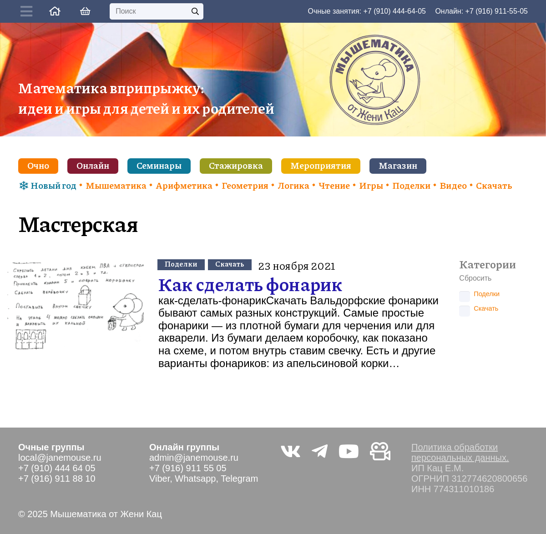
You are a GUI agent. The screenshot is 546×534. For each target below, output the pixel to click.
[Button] (28, 11)
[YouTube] (349, 451)
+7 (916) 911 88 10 (57, 479)
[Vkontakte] (290, 451)
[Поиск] (156, 11)
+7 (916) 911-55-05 (496, 11)
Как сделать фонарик (250, 284)
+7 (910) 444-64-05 (395, 11)
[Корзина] (85, 11)
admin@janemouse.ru (193, 458)
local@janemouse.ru (59, 458)
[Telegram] (320, 451)
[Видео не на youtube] (380, 451)
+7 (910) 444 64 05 (57, 468)
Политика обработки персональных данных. (460, 452)
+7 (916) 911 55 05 (188, 468)
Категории (487, 264)
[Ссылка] (55, 11)
